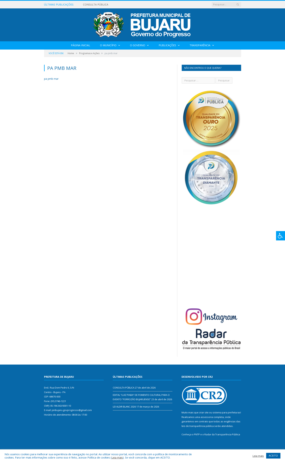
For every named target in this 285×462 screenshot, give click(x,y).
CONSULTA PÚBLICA (95, 4)
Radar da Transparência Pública (222, 434)
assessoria (207, 417)
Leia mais (117, 457)
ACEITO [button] (273, 455)
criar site (204, 412)
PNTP (197, 434)
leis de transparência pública (198, 426)
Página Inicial (80, 45)
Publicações (167, 45)
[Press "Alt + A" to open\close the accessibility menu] (280, 235)
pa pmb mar (51, 78)
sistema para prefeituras (226, 412)
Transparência (200, 45)
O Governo (137, 45)
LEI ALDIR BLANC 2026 (124, 406)
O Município (108, 45)
